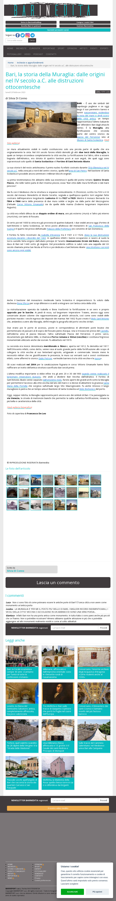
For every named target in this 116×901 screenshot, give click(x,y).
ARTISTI (83, 48)
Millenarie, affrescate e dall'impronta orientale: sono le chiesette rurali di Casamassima (57, 673)
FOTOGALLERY (14, 54)
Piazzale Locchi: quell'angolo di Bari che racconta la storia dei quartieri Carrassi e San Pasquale (22, 783)
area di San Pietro (78, 170)
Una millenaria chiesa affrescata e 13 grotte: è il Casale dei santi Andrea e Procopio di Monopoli (56, 747)
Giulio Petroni (45, 358)
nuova (98, 358)
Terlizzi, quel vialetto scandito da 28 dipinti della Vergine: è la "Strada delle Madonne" (22, 746)
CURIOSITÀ (34, 48)
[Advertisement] (58, 275)
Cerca (32, 40)
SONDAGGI (39, 873)
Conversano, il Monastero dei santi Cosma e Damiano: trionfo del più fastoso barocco (93, 710)
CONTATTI (51, 54)
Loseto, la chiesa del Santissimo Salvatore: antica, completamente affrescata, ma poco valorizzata (21, 710)
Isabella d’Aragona (50, 234)
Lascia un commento (58, 582)
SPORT (61, 48)
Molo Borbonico (87, 388)
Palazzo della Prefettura (59, 228)
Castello (104, 330)
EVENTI (93, 48)
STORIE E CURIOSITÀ (15, 869)
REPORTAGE (49, 48)
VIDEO (27, 54)
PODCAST (38, 54)
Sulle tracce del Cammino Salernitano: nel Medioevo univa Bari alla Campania (91, 746)
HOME (10, 48)
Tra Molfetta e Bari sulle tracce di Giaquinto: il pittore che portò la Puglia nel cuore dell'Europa (57, 710)
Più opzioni (97, 892)
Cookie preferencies (43, 880)
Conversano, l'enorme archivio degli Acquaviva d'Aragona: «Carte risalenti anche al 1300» (94, 673)
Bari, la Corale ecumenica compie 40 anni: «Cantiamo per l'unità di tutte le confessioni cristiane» (20, 673)
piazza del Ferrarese (88, 136)
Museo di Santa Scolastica (90, 139)
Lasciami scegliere (69, 884)
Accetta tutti (72, 892)
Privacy (37, 878)
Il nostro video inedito (58, 808)
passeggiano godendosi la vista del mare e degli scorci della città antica (93, 115)
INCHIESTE (21, 48)
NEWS (10, 878)
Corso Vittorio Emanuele (30, 204)
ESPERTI (104, 48)
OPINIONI (72, 48)
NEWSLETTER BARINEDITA (29, 627)
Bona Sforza (23, 303)
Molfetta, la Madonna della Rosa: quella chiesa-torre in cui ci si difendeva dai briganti (58, 782)
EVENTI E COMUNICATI (16, 871)
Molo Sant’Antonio (100, 318)
